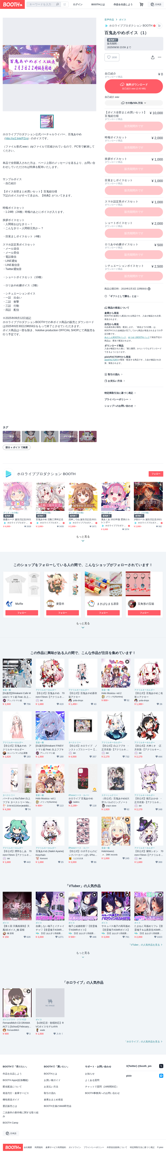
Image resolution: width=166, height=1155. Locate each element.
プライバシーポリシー (116, 399)
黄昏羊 (60, 603)
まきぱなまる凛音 (108, 603)
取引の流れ (114, 374)
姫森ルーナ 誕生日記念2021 (17, 519)
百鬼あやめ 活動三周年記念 (49, 519)
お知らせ (90, 1073)
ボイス (122, 19)
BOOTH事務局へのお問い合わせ (102, 1093)
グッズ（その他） (11, 513)
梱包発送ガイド (11, 1099)
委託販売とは (10, 1106)
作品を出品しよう (123, 4)
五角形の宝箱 (146, 603)
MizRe (19, 603)
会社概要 (28, 1147)
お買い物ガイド (52, 1080)
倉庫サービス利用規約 (56, 1147)
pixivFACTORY (111, 360)
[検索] (57, 4)
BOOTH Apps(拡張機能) (15, 1080)
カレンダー (106, 513)
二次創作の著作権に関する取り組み (20, 1114)
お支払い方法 (115, 381)
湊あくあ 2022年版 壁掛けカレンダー (115, 521)
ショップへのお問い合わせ (118, 406)
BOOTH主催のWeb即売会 (57, 1106)
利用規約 (39, 1147)
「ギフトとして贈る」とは (122, 296)
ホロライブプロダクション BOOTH (46, 474)
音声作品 (109, 19)
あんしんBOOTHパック (115, 337)
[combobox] (44, 4)
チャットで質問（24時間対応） (102, 1086)
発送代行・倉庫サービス (16, 1093)
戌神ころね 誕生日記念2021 (82, 519)
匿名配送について (12, 1086)
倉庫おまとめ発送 (53, 1099)
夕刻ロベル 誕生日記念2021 (148, 519)
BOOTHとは (98, 4)
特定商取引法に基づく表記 (118, 393)
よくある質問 (92, 1080)
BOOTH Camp (10, 1122)
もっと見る (83, 626)
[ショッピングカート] (141, 4)
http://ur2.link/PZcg (16, 138)
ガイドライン (75, 1147)
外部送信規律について (117, 1147)
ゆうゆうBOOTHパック (139, 337)
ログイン (77, 4)
